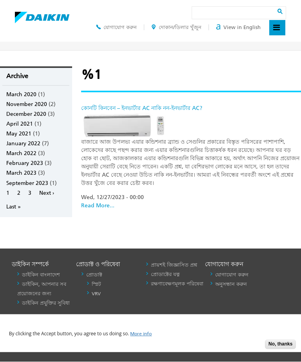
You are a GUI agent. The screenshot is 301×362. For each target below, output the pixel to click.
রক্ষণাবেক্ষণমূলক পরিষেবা (177, 284)
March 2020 (21, 94)
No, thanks (280, 344)
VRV (96, 293)
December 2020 (26, 114)
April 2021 (19, 124)
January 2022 (23, 143)
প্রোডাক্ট (94, 275)
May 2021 (18, 133)
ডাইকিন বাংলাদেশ (41, 275)
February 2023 (24, 163)
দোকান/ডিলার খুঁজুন (176, 27)
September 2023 (27, 183)
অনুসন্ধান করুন (231, 284)
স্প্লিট (96, 284)
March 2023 (21, 173)
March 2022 (21, 153)
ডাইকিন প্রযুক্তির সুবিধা (46, 303)
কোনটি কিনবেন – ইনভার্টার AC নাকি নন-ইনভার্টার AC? (141, 108)
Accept (253, 346)
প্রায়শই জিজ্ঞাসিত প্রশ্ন (174, 265)
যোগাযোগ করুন (116, 27)
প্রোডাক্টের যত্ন (165, 274)
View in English (238, 27)
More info (141, 333)
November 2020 (26, 104)
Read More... (97, 205)
